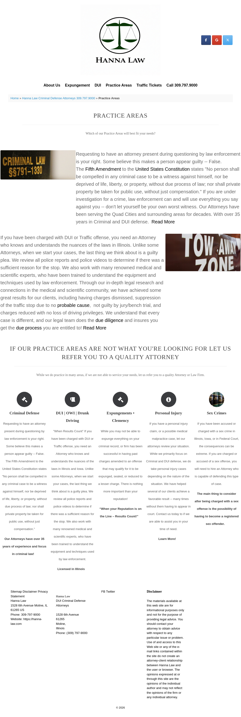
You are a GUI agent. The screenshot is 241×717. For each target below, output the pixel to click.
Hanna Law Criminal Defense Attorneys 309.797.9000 (58, 98)
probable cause (73, 305)
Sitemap (16, 591)
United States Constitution (162, 169)
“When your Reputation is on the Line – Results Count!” (120, 512)
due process (29, 327)
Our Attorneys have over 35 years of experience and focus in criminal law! (24, 546)
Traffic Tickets (149, 85)
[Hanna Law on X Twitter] (228, 40)
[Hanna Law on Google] (217, 40)
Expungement (77, 85)
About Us (52, 85)
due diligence (109, 320)
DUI (98, 85)
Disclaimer (30, 591)
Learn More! (168, 539)
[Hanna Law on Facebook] (206, 40)
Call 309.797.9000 (181, 85)
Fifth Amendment (103, 169)
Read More (163, 221)
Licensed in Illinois (72, 569)
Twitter (110, 591)
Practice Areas (119, 85)
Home (15, 98)
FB (103, 591)
